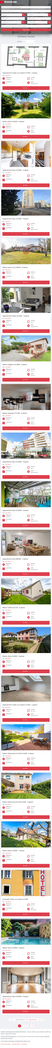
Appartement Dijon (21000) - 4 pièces (15, 170)
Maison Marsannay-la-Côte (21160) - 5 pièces (18, 753)
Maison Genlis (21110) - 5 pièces (13, 607)
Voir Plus (26, 88)
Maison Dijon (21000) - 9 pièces (13, 948)
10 (32, 1026)
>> (41, 1019)
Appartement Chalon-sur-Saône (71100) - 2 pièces (19, 705)
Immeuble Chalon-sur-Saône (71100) (15, 899)
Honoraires (24, 1044)
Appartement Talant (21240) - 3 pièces (15, 316)
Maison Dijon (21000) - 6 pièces (13, 121)
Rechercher (26, 30)
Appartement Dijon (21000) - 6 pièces (15, 996)
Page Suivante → (33, 1019)
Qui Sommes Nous (6, 1044)
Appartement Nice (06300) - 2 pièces (15, 559)
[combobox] (26, 7)
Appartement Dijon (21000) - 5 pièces (15, 510)
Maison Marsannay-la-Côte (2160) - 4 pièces (17, 802)
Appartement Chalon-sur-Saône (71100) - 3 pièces (19, 73)
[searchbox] (26, 7)
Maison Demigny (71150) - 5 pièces (14, 413)
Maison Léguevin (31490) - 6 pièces (14, 364)
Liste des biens (16, 1044)
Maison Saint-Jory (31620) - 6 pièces (15, 267)
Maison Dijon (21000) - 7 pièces (13, 850)
